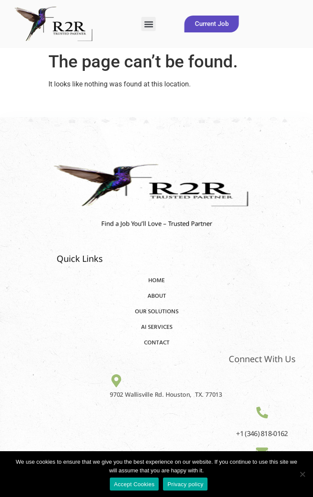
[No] (302, 474)
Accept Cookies (134, 484)
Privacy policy (185, 484)
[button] (148, 24)
